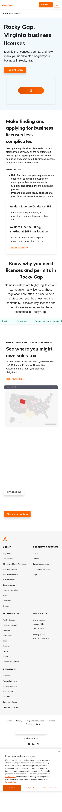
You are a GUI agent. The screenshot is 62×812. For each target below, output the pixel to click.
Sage (5, 641)
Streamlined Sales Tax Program (15, 564)
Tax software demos (41, 564)
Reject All (31, 788)
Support (6, 676)
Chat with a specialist (17, 514)
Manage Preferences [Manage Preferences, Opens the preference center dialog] (50, 788)
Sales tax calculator (10, 702)
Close (58, 752)
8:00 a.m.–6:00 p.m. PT (41, 628)
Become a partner (10, 585)
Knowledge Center (10, 686)
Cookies (52, 721)
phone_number (39, 620)
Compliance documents (42, 569)
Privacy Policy (10, 782)
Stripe (5, 651)
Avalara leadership (10, 574)
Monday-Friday (39, 624)
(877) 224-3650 (14, 492)
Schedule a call (11, 500)
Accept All (12, 788)
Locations (7, 600)
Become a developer (11, 590)
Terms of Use (10, 776)
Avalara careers (9, 580)
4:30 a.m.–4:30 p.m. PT (41, 639)
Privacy (19, 721)
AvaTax (35, 553)
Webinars (6, 697)
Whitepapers (8, 691)
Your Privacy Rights (33, 724)
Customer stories (10, 569)
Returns (36, 559)
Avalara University (10, 681)
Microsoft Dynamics (10, 625)
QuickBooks (8, 635)
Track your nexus (14, 379)
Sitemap (6, 606)
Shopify (6, 646)
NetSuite (6, 630)
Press (5, 595)
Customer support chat (14, 522)
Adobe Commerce (10, 620)
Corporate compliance (35, 721)
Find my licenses (15, 70)
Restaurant (22, 321)
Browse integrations (11, 662)
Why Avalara (8, 553)
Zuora (5, 656)
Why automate (8, 559)
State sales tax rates (11, 707)
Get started (46, 5)
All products (37, 574)
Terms (9, 721)
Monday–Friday (39, 634)
